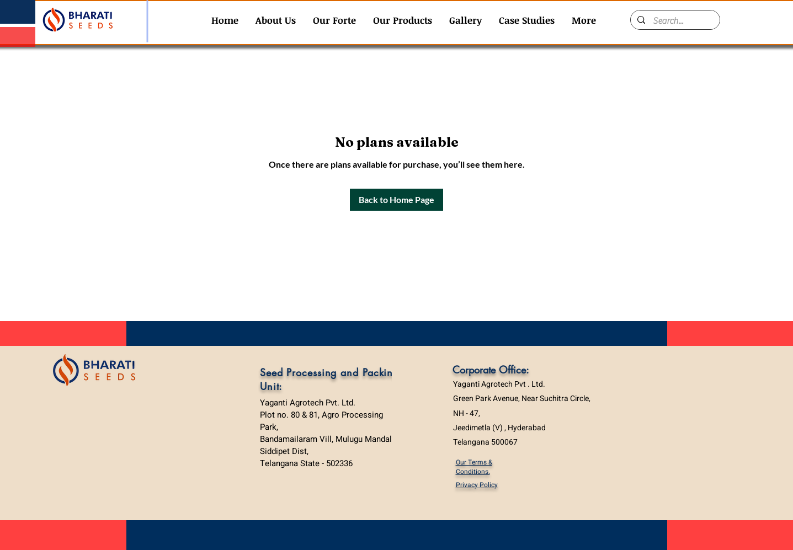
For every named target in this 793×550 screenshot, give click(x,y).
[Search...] (674, 20)
